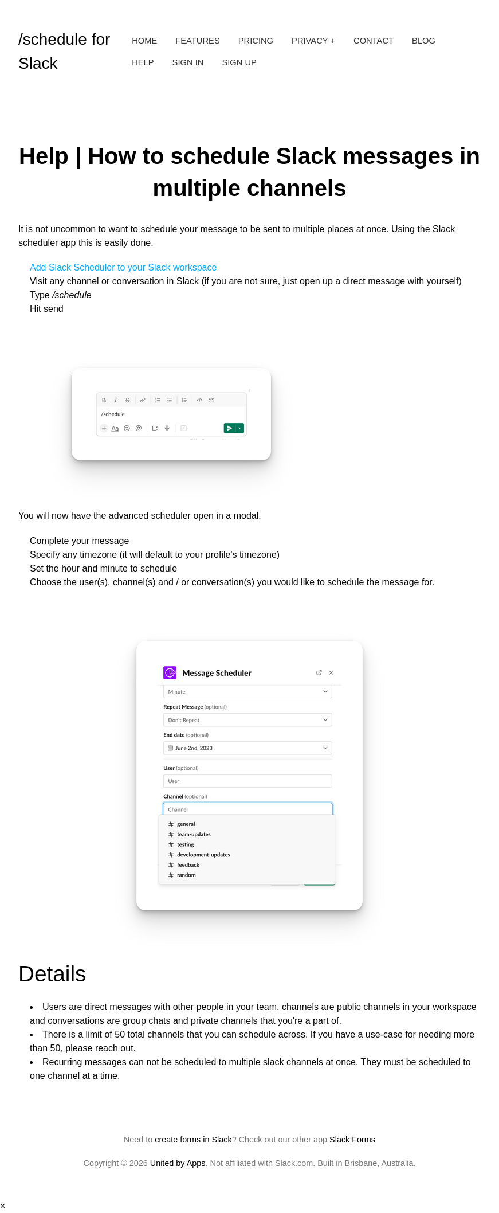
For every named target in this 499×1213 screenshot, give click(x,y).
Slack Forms (352, 1139)
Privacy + (313, 40)
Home (144, 40)
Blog (423, 40)
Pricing (255, 40)
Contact (373, 40)
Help (143, 62)
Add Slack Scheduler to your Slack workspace (123, 267)
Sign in (188, 62)
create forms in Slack (193, 1139)
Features (197, 40)
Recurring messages (84, 1062)
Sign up (239, 62)
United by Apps (178, 1163)
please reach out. (100, 1048)
